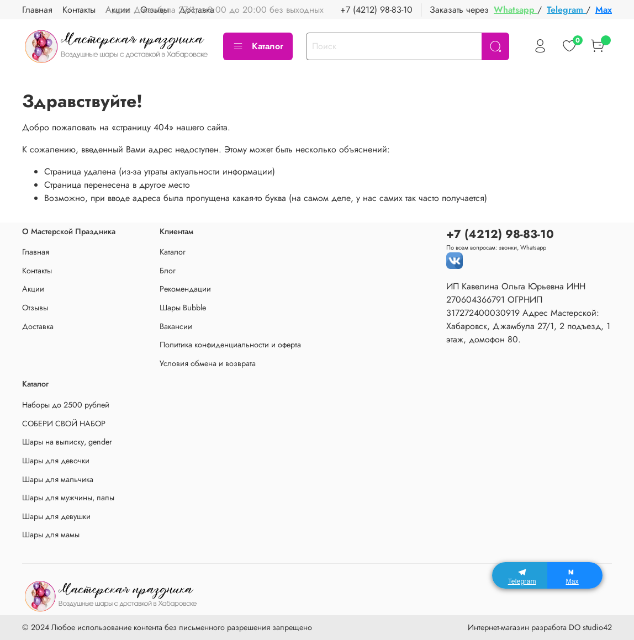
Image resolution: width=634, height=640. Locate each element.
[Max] (575, 575)
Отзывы (35, 307)
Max (603, 9)
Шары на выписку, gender (67, 441)
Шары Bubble (183, 307)
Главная (37, 9)
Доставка (38, 326)
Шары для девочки (55, 460)
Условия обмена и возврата (208, 363)
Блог (168, 270)
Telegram (566, 9)
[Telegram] (519, 575)
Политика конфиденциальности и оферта (230, 344)
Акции (33, 288)
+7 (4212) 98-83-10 (376, 9)
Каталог (258, 46)
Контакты (79, 9)
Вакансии (176, 326)
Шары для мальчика (57, 479)
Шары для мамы (51, 534)
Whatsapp (515, 9)
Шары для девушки (56, 516)
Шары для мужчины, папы (68, 497)
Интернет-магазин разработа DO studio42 (540, 627)
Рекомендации (185, 288)
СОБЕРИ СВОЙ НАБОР (63, 423)
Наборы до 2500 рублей (65, 404)
